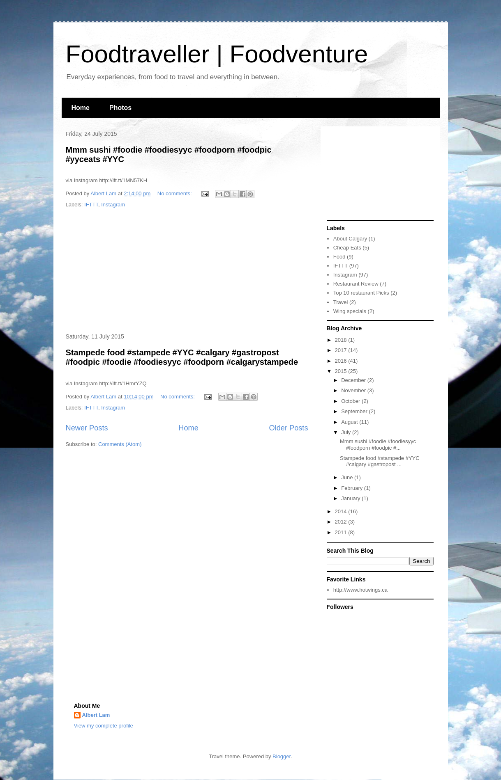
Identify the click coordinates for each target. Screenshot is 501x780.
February (352, 488)
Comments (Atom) (119, 444)
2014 (342, 511)
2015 (342, 371)
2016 (342, 361)
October (351, 401)
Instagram (113, 204)
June (347, 477)
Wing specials (349, 311)
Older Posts (288, 428)
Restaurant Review (356, 284)
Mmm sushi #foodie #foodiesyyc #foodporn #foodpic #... (378, 444)
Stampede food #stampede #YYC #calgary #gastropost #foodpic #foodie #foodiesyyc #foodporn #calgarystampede (182, 357)
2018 (342, 340)
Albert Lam (96, 715)
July (346, 432)
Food (339, 257)
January (351, 498)
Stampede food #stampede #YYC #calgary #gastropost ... (380, 461)
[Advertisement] (187, 271)
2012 (342, 522)
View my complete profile (103, 726)
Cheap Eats (347, 248)
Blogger (281, 756)
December (354, 380)
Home (81, 107)
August (350, 422)
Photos (120, 107)
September (355, 411)
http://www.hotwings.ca (360, 590)
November (354, 390)
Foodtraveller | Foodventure (217, 54)
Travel (340, 302)
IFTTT (91, 204)
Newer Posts (87, 428)
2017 (342, 350)
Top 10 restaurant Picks (361, 293)
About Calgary (350, 239)
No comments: (175, 193)
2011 (342, 532)
